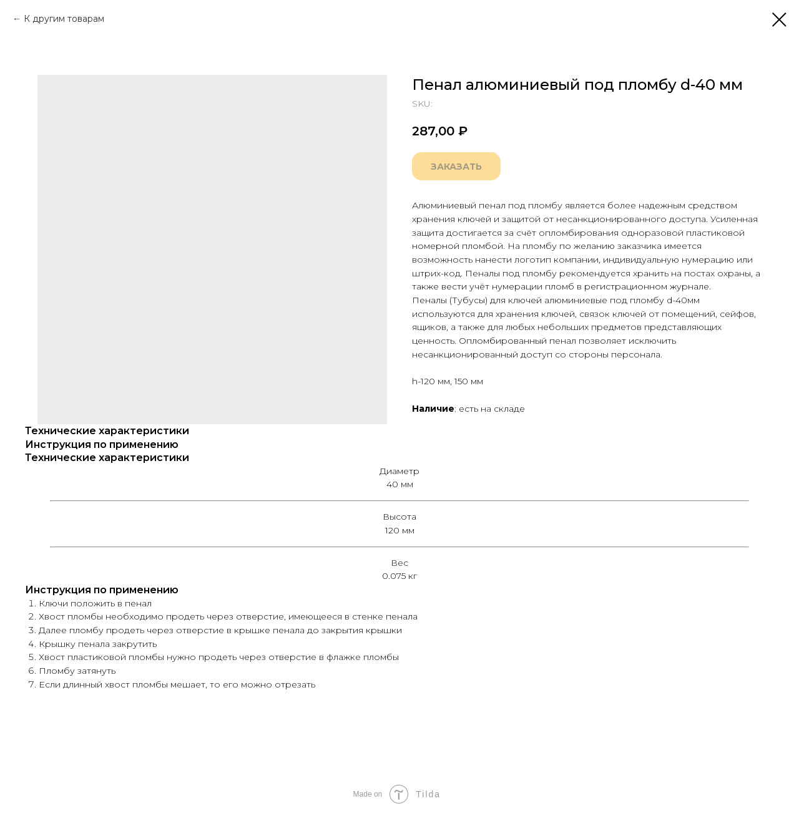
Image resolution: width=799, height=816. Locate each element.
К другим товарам (64, 18)
